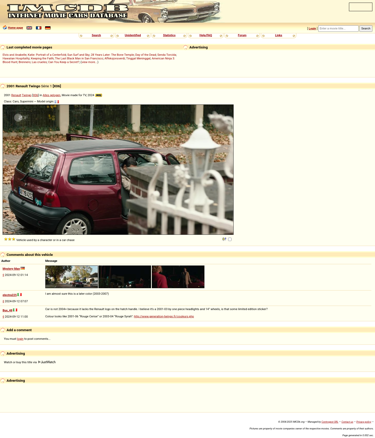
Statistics (169, 35)
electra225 (10, 295)
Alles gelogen (51, 95)
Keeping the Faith (42, 58)
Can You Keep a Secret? (63, 62)
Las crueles (39, 62)
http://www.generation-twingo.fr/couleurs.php (164, 316)
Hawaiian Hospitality (16, 58)
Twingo (27, 95)
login (20, 339)
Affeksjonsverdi (114, 58)
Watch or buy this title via (29, 362)
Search (96, 35)
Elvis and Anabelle (14, 55)
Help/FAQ (205, 35)
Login (312, 28)
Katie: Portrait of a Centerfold (47, 55)
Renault (16, 95)
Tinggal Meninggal (138, 58)
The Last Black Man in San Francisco (79, 58)
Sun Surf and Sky (78, 55)
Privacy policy (363, 421)
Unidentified (133, 35)
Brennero (24, 62)
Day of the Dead (145, 55)
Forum (242, 35)
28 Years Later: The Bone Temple (112, 55)
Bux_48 (7, 310)
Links (278, 35)
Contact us (347, 421)
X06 (35, 95)
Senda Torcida (166, 55)
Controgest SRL (329, 421)
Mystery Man (11, 268)
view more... (89, 62)
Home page (15, 27)
